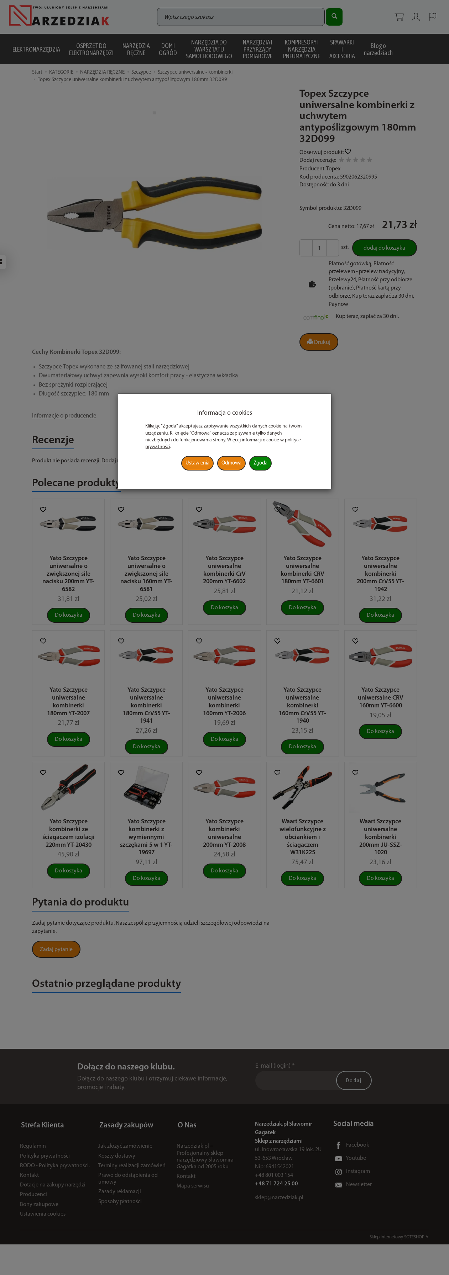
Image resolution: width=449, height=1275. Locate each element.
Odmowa (231, 463)
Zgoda (260, 463)
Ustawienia (197, 463)
